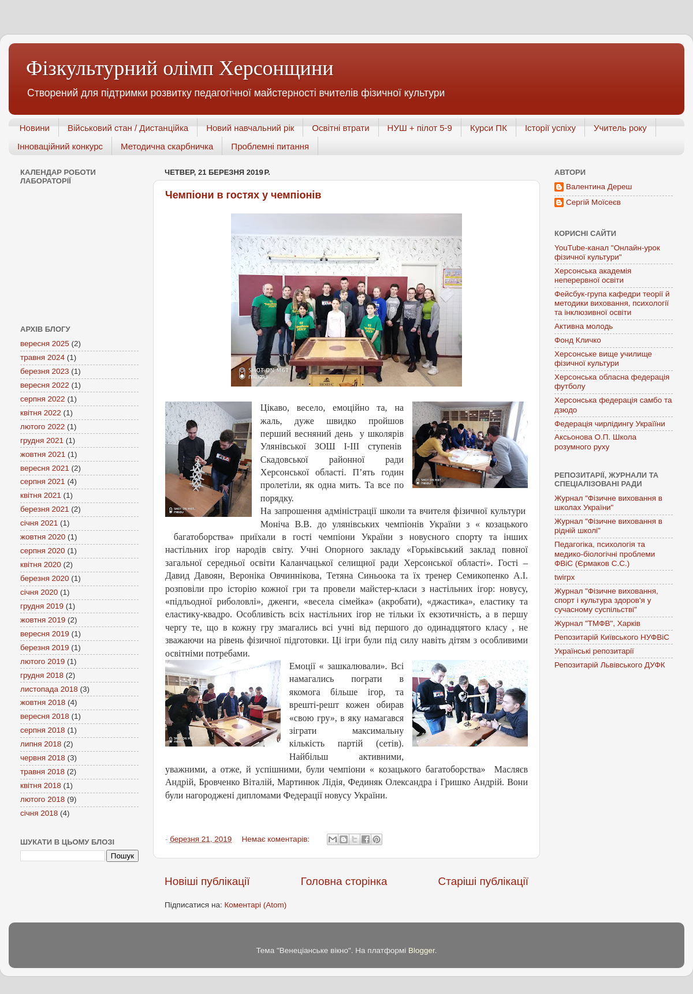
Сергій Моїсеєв (593, 202)
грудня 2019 (42, 606)
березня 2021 (44, 509)
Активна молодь (583, 326)
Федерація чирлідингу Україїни (609, 423)
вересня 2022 (44, 385)
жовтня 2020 (42, 536)
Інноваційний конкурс (60, 146)
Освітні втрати (340, 128)
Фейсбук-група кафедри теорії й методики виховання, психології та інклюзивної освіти (612, 303)
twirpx (564, 577)
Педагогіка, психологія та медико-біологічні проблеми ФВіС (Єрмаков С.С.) (604, 553)
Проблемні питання (270, 146)
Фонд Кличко (577, 340)
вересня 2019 (44, 633)
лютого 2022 (42, 426)
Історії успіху (550, 128)
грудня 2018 (42, 675)
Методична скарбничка (167, 146)
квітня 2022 (40, 412)
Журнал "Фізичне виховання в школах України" (608, 503)
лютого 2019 (42, 661)
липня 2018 (40, 744)
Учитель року (620, 128)
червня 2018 (42, 757)
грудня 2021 (42, 440)
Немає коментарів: (277, 839)
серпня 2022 (42, 399)
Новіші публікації (207, 881)
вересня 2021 (44, 468)
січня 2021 (39, 523)
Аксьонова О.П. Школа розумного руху (595, 442)
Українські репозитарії (594, 651)
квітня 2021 (40, 495)
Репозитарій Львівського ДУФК (609, 665)
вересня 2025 (44, 343)
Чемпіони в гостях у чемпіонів (243, 195)
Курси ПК (488, 128)
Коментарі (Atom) (255, 905)
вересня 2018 (44, 716)
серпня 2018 (42, 730)
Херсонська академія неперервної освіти (592, 275)
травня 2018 (42, 771)
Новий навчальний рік (250, 128)
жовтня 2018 (42, 702)
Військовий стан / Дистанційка (128, 128)
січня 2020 (39, 592)
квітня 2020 (40, 564)
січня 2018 (39, 813)
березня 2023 (44, 371)
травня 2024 (42, 357)
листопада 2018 (49, 689)
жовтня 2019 (42, 620)
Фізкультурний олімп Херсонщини (179, 68)
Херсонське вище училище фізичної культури (603, 358)
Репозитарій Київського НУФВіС (611, 637)
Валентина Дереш (599, 186)
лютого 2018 (42, 799)
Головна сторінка (344, 881)
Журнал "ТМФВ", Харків (597, 623)
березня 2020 (44, 578)
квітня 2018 (40, 785)
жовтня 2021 (42, 454)
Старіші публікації (483, 881)
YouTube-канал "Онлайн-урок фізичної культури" (607, 252)
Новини (35, 128)
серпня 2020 (42, 550)
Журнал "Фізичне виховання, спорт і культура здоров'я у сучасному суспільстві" (606, 600)
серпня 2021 (42, 481)
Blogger (421, 950)
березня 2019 (44, 647)
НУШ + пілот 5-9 (420, 128)
